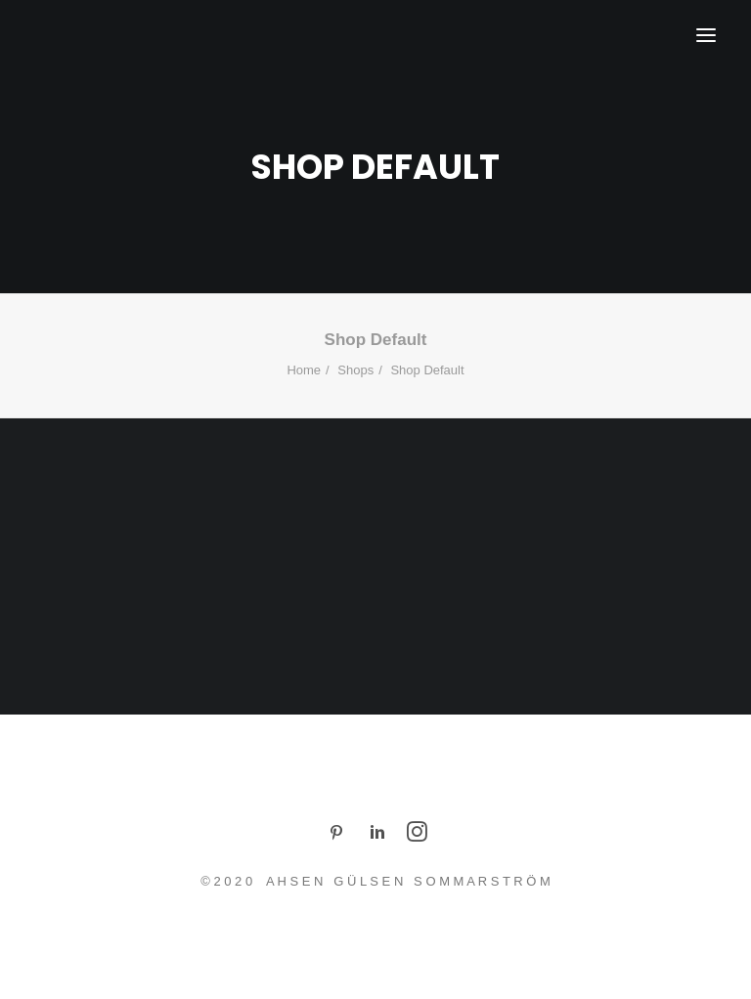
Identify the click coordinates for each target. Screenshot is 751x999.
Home (304, 370)
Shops (355, 370)
